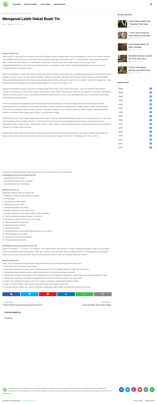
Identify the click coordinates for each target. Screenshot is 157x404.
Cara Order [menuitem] (45, 4)
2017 (135, 124)
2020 (135, 112)
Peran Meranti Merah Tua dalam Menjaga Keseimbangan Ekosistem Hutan (139, 45)
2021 (135, 108)
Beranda (5, 13)
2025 (135, 93)
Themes (24, 401)
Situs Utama (138, 401)
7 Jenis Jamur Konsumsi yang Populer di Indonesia (139, 34)
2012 (135, 144)
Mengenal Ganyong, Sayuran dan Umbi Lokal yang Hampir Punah (140, 57)
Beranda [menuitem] (17, 4)
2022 (135, 104)
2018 (135, 120)
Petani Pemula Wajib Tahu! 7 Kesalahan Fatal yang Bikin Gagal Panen (139, 22)
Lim (5, 24)
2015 (135, 132)
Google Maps (150, 401)
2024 (135, 96)
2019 (135, 116)
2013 (135, 140)
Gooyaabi (31, 401)
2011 (135, 147)
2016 (135, 128)
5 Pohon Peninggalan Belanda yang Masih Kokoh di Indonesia (140, 69)
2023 (135, 100)
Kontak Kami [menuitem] (59, 4)
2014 (135, 136)
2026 (135, 89)
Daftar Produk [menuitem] (30, 4)
